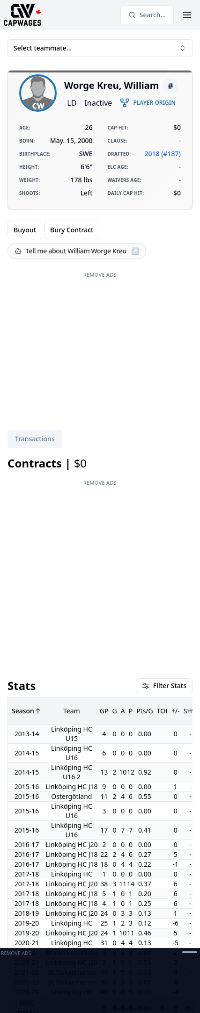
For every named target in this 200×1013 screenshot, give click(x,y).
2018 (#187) (163, 153)
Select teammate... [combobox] (100, 47)
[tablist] (34, 439)
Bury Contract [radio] (71, 229)
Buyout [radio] (25, 229)
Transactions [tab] (35, 438)
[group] (53, 230)
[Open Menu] (187, 15)
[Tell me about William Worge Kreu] (76, 251)
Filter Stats (164, 685)
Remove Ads (100, 274)
